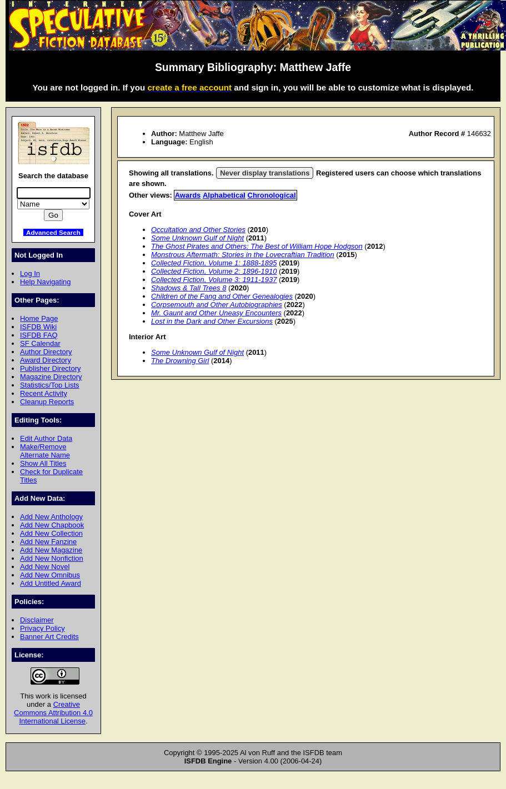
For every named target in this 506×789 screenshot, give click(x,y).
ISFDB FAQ (39, 335)
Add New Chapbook (52, 525)
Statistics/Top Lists (49, 385)
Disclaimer (36, 620)
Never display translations (264, 173)
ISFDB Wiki (38, 327)
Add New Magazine (51, 550)
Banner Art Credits (49, 636)
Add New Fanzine (48, 541)
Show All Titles (43, 463)
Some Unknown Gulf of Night (197, 238)
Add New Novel (44, 566)
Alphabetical (224, 195)
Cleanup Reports (47, 402)
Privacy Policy (42, 628)
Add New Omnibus (50, 575)
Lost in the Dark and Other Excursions (212, 321)
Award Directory (45, 360)
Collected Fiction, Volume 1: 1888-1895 (214, 263)
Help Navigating (45, 282)
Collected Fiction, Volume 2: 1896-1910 (214, 271)
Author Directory (46, 352)
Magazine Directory (51, 377)
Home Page (39, 318)
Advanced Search (53, 232)
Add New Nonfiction (51, 558)
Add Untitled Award (50, 583)
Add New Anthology (51, 516)
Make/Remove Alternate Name (45, 451)
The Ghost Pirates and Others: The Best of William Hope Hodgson (257, 246)
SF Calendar (40, 343)
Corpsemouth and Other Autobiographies (216, 304)
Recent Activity (43, 393)
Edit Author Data (46, 438)
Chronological (272, 195)
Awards (188, 195)
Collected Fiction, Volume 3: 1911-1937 (214, 279)
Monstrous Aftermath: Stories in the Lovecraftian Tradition (242, 254)
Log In (30, 273)
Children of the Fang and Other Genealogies (222, 296)
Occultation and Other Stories (198, 229)
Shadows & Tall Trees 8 (188, 288)
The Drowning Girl (180, 360)
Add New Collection (51, 533)
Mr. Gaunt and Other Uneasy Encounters (216, 313)
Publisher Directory (50, 368)
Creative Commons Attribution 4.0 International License (53, 712)
